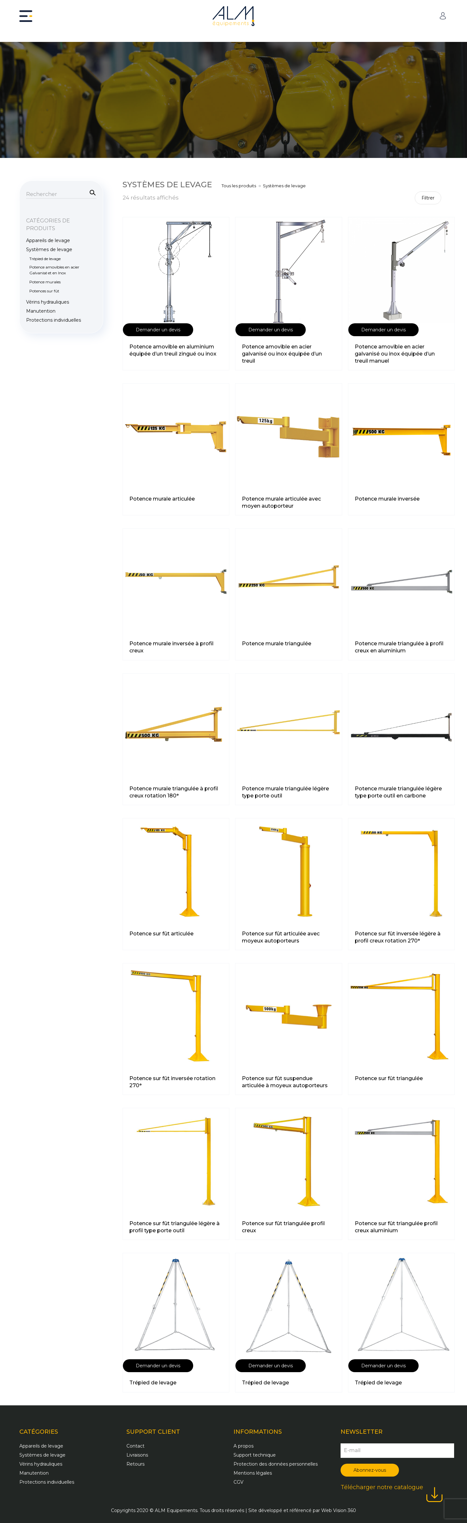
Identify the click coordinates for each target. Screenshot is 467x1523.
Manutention (40, 311)
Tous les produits (239, 185)
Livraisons (137, 1455)
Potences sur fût (44, 290)
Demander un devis (158, 330)
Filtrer (428, 198)
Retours (135, 1464)
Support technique (255, 1455)
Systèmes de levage (49, 249)
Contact (135, 1446)
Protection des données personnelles (276, 1464)
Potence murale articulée (162, 499)
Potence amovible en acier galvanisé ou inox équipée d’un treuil (282, 354)
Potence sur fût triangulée (389, 1078)
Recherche (91, 192)
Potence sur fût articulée (161, 934)
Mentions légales (253, 1473)
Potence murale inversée (387, 499)
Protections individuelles (53, 320)
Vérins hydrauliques (47, 302)
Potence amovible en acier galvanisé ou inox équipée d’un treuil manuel (395, 354)
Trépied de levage (152, 1383)
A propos (243, 1446)
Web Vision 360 (338, 1510)
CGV (238, 1482)
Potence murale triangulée (276, 643)
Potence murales (45, 281)
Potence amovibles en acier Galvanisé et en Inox (54, 270)
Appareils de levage (48, 240)
